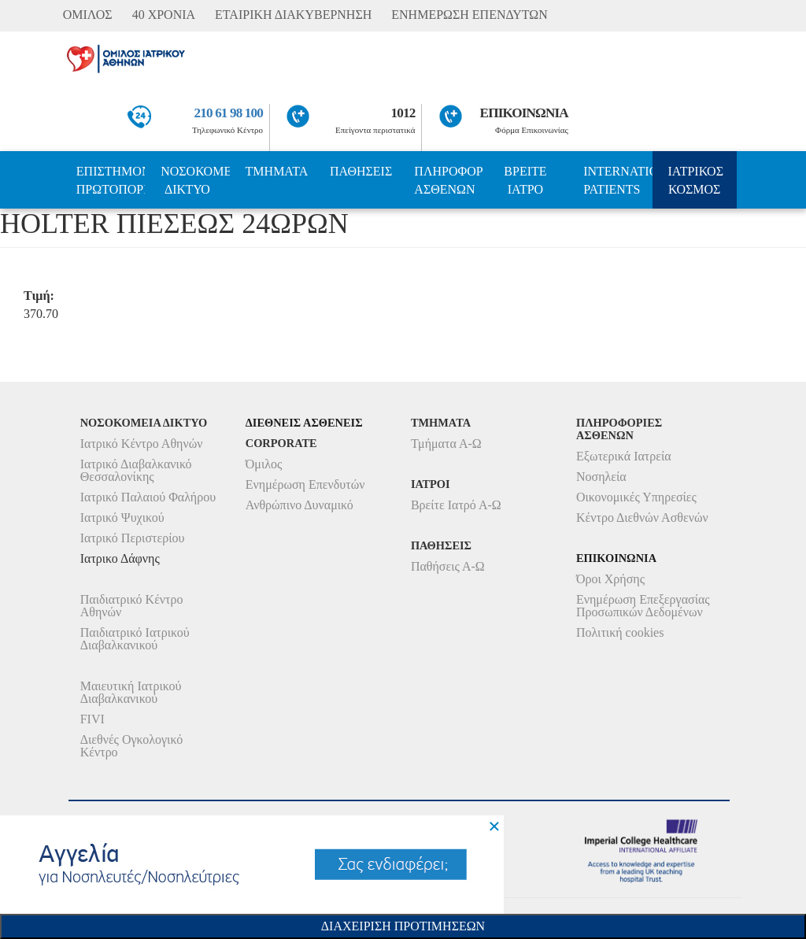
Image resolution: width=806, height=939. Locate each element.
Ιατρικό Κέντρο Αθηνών (141, 443)
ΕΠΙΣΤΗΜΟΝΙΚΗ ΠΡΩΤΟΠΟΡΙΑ (110, 180)
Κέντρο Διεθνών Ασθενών (642, 517)
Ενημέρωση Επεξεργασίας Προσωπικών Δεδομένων (643, 606)
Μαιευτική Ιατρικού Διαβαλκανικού (131, 692)
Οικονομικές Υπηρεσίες (636, 497)
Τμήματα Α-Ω (446, 443)
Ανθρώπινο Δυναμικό (299, 505)
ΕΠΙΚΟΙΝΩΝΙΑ (524, 112)
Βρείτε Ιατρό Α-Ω (456, 505)
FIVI (92, 719)
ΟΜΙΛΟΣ (88, 14)
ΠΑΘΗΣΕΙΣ (361, 171)
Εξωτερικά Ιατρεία (623, 456)
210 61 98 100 (229, 112)
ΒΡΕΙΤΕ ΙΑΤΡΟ (525, 180)
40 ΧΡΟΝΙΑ (163, 14)
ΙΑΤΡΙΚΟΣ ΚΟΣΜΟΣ (695, 180)
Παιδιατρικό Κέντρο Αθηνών (131, 606)
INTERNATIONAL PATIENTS (617, 180)
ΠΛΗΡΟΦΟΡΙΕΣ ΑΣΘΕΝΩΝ (448, 180)
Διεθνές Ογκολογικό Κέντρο (131, 746)
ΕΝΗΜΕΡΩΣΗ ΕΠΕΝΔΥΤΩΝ (469, 14)
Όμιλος (264, 464)
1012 (403, 112)
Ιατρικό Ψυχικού (122, 517)
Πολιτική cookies (620, 632)
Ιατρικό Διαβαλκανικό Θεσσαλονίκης (136, 470)
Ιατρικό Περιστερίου (132, 538)
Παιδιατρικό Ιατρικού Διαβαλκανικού (135, 639)
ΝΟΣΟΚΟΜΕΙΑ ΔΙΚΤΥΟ (195, 180)
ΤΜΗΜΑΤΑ (277, 171)
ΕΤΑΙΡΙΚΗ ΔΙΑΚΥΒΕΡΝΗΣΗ (293, 14)
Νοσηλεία (601, 476)
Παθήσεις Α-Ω (448, 566)
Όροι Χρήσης (610, 579)
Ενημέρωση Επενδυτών (305, 484)
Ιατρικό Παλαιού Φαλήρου (148, 497)
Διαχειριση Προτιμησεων (403, 926)
